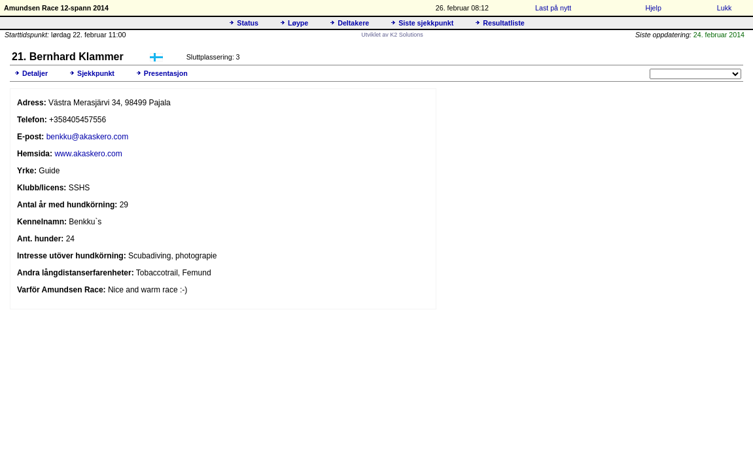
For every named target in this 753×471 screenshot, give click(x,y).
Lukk (724, 8)
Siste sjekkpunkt (425, 23)
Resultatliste (503, 23)
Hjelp (653, 8)
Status (247, 23)
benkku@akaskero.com (87, 136)
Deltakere (353, 23)
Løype (298, 23)
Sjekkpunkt (95, 73)
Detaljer (35, 73)
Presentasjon (166, 73)
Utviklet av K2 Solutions (392, 34)
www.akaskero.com (88, 153)
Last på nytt (553, 8)
